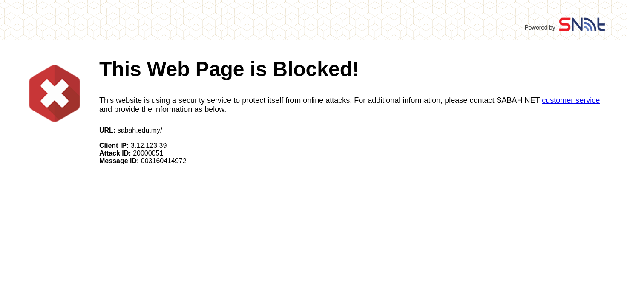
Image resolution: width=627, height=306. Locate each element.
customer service (571, 100)
